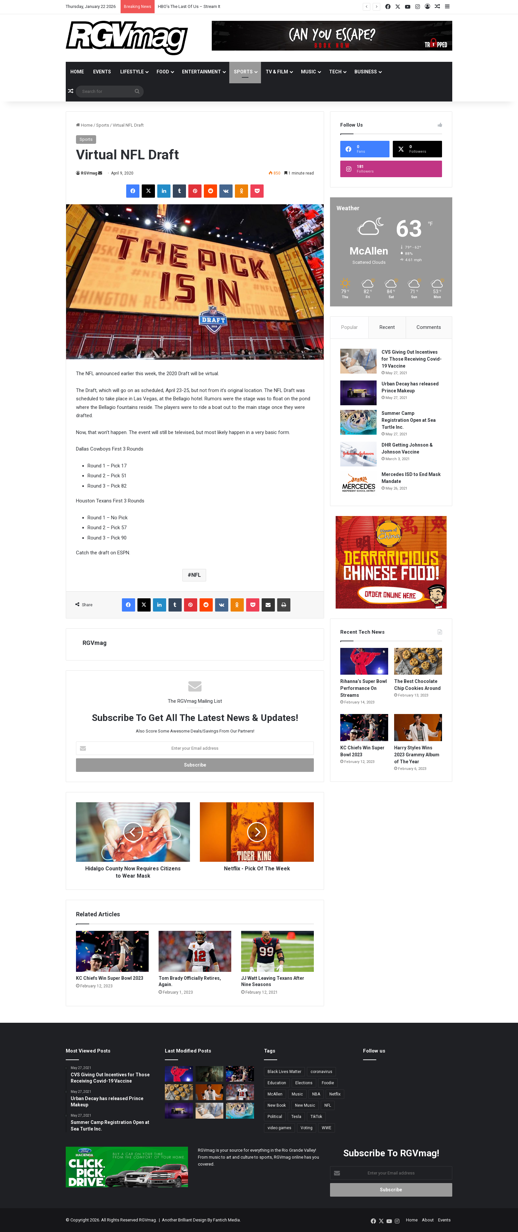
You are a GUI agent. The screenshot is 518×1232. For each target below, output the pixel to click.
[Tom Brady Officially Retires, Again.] (195, 951)
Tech (335, 71)
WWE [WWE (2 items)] (326, 1128)
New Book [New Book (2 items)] (277, 1105)
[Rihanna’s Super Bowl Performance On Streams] (364, 661)
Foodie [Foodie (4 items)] (328, 1083)
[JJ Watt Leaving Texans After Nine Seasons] (277, 951)
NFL (196, 575)
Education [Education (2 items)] (277, 1083)
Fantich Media (226, 1219)
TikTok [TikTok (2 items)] (316, 1116)
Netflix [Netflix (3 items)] (335, 1094)
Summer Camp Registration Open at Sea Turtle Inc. (409, 420)
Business (365, 71)
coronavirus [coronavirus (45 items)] (321, 1071)
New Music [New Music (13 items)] (305, 1105)
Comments (429, 327)
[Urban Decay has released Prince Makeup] (358, 392)
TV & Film (277, 71)
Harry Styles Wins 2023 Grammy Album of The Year (416, 754)
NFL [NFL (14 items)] (327, 1105)
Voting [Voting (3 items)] (307, 1128)
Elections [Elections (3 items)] (304, 1083)
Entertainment (201, 71)
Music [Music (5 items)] (297, 1094)
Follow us (374, 1051)
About (428, 1219)
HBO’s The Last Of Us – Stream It (189, 6)
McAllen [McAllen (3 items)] (275, 1094)
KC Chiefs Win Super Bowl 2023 (109, 978)
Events (102, 71)
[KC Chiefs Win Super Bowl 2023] (112, 951)
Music (308, 71)
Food (163, 71)
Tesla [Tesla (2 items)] (296, 1116)
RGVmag (89, 173)
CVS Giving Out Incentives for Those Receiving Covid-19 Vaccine (412, 359)
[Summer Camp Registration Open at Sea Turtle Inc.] (358, 422)
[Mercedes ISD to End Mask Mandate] (358, 483)
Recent (387, 327)
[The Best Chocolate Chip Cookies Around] (418, 661)
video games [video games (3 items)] (279, 1128)
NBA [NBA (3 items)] (316, 1094)
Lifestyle (132, 71)
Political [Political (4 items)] (275, 1116)
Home (77, 71)
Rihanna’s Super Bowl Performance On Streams (363, 688)
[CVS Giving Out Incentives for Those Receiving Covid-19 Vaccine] (358, 361)
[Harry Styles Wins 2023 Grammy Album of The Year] (418, 727)
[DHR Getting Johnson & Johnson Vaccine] (358, 454)
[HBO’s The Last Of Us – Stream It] (210, 1074)
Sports (243, 71)
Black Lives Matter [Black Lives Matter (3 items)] (284, 1071)
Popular (349, 327)
